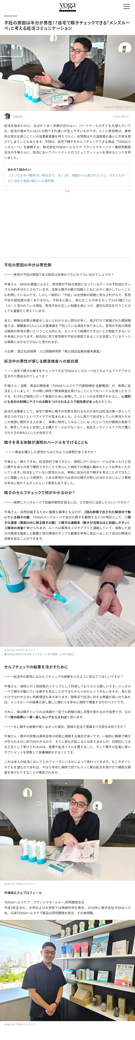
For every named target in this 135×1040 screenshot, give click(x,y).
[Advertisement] (67, 224)
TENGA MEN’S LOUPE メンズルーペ (27, 654)
